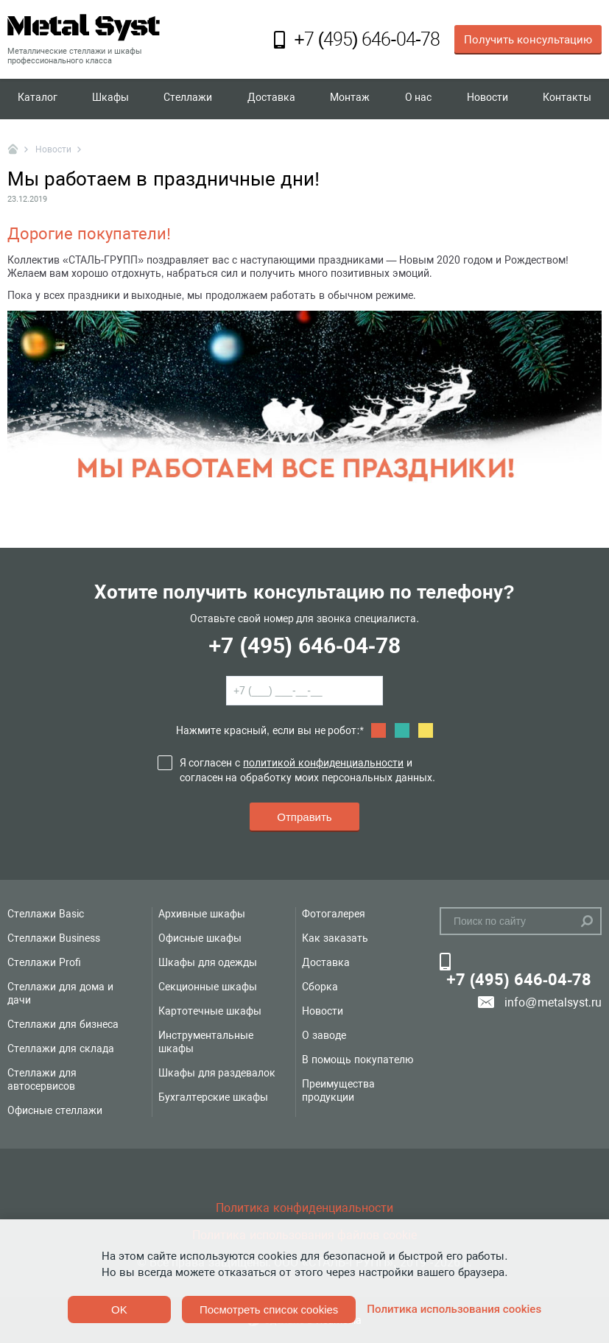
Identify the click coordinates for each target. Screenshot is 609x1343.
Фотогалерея (333, 914)
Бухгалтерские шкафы (213, 1097)
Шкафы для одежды (208, 962)
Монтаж (350, 99)
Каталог (37, 99)
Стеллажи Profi (44, 962)
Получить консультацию (528, 39)
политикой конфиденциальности (323, 763)
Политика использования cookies (454, 1309)
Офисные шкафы (200, 938)
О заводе (324, 1035)
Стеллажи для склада (60, 1048)
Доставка (271, 99)
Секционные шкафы (207, 987)
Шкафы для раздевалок (217, 1073)
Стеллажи (187, 99)
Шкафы (110, 99)
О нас (418, 99)
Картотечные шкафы (209, 1011)
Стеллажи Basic (45, 914)
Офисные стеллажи (54, 1110)
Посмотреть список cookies (269, 1309)
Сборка (320, 987)
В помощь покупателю (357, 1059)
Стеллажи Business (53, 938)
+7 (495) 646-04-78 (304, 645)
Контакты (567, 99)
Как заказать (335, 938)
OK (119, 1309)
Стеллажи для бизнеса (63, 1024)
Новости (487, 99)
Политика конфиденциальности (304, 1208)
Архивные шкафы (201, 914)
